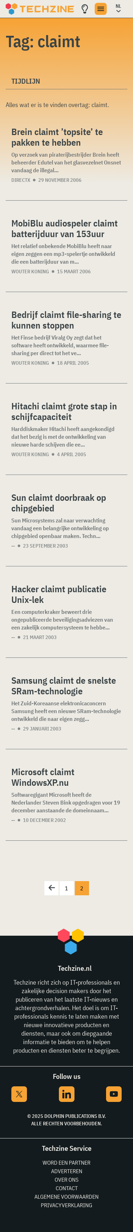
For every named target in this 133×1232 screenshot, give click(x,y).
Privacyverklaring (66, 1205)
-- (13, 546)
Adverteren (66, 1171)
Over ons (66, 1179)
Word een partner (66, 1162)
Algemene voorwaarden (66, 1196)
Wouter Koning (30, 271)
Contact (67, 1188)
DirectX (20, 180)
